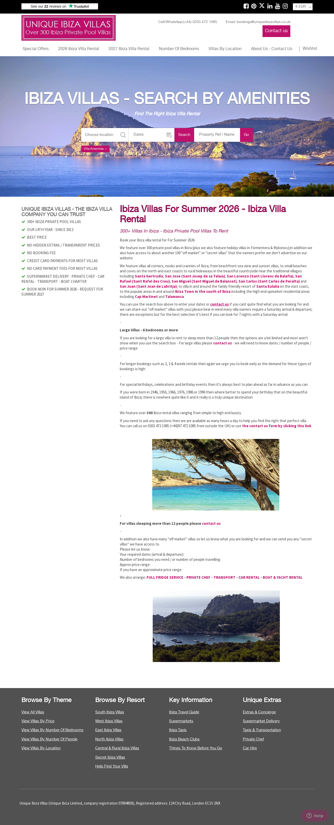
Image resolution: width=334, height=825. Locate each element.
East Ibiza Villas (108, 730)
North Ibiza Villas (109, 739)
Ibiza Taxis (178, 730)
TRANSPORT (224, 577)
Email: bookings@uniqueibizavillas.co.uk (258, 22)
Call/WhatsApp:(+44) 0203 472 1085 (187, 22)
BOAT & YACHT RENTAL (283, 577)
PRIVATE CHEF (198, 577)
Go (246, 135)
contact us (211, 523)
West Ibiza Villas (109, 721)
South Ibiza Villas (109, 712)
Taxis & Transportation (262, 730)
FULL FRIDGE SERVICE (165, 577)
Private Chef (253, 739)
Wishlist (310, 49)
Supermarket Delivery (261, 721)
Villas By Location (225, 49)
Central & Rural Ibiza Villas (117, 748)
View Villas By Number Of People (49, 739)
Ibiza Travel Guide (184, 712)
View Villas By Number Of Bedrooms (52, 730)
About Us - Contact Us (271, 49)
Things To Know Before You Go (195, 748)
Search (184, 135)
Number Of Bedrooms (179, 49)
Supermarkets (181, 721)
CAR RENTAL (249, 577)
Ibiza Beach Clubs (184, 739)
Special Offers (36, 49)
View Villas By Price (37, 721)
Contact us (276, 31)
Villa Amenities (95, 148)
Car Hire (250, 748)
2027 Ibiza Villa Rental (129, 49)
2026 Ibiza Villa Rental (78, 49)
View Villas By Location (41, 748)
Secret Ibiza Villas (110, 757)
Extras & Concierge (259, 712)
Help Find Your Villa (111, 766)
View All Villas (32, 712)
